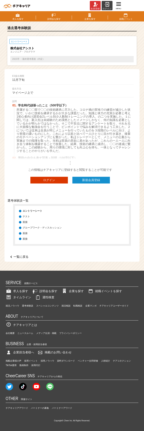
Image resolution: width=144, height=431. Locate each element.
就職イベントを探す (105, 291)
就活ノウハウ (12, 305)
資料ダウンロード (66, 361)
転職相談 (77, 305)
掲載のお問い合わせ (54, 352)
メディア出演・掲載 (46, 333)
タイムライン (18, 297)
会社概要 (10, 333)
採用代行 (35, 365)
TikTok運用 (11, 365)
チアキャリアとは (21, 325)
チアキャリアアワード (17, 408)
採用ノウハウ (47, 361)
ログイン (49, 180)
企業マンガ (91, 305)
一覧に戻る (21, 256)
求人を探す (17, 291)
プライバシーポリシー (70, 333)
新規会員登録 (91, 180)
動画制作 (24, 365)
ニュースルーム (25, 333)
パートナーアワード (62, 408)
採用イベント (31, 361)
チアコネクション (122, 361)
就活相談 (66, 305)
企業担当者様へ (20, 352)
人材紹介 (105, 361)
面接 (25, 222)
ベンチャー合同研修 (88, 361)
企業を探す (72, 291)
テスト (26, 216)
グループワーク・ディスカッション (42, 227)
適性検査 (44, 297)
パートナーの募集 (40, 408)
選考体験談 (27, 305)
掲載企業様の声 (13, 361)
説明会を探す (44, 291)
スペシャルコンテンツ (47, 305)
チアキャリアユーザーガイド (114, 305)
